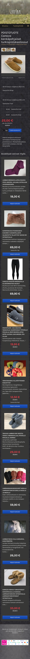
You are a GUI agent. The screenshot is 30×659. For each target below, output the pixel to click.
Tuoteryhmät (18, 26)
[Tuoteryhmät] (4, 19)
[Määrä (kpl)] (3, 130)
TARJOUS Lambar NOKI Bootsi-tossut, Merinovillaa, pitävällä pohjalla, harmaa (14, 436)
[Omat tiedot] (8, 5)
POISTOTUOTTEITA (22, 44)
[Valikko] (28, 26)
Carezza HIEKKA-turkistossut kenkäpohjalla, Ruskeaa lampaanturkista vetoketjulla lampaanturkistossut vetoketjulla (13, 594)
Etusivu (5, 26)
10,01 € (22, 77)
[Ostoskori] (21, 5)
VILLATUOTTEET (11, 44)
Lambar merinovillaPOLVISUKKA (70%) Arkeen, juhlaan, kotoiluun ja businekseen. (14, 182)
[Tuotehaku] (16, 19)
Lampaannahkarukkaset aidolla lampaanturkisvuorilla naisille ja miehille (14, 490)
